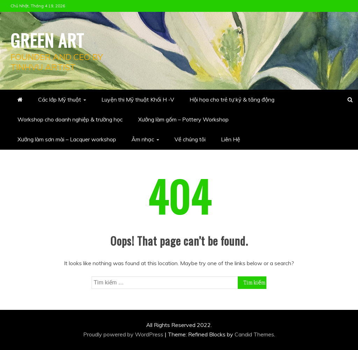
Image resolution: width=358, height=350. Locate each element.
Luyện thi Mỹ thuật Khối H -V (137, 99)
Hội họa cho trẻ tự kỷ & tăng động (231, 99)
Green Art (47, 40)
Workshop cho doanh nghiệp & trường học (70, 119)
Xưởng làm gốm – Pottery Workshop (183, 119)
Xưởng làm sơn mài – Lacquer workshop (66, 139)
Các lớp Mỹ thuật (59, 99)
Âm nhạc (142, 139)
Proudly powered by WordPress (124, 334)
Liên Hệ (230, 139)
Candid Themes (254, 334)
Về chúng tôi (190, 139)
